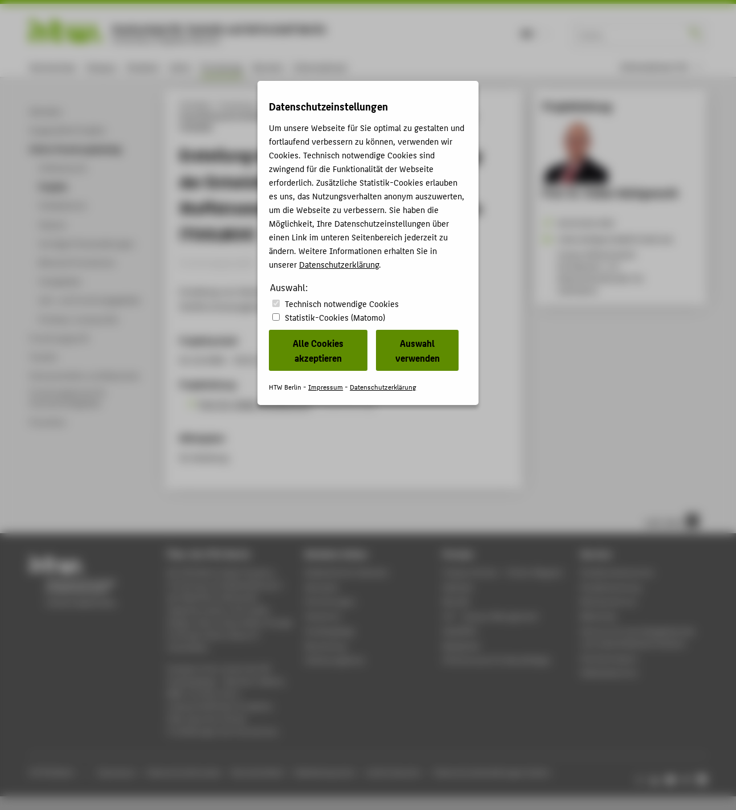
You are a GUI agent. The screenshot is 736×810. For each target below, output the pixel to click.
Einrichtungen (330, 601)
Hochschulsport (609, 658)
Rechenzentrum (608, 601)
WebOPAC (460, 631)
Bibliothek (598, 616)
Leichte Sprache (393, 772)
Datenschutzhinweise (183, 772)
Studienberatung (610, 587)
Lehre (180, 67)
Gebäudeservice (608, 672)
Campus (101, 67)
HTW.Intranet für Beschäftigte (497, 660)
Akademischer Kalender (347, 572)
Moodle (456, 601)
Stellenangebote (334, 660)
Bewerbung (325, 646)
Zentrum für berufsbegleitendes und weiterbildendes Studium (637, 637)
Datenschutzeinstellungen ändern (492, 772)
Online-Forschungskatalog (301, 105)
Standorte (323, 616)
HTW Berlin (195, 105)
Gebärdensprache (324, 772)
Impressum (116, 772)
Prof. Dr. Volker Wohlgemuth (255, 403)
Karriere (268, 67)
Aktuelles (321, 587)
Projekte (363, 105)
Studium (143, 67)
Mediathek (461, 646)
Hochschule (53, 67)
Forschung (222, 67)
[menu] (661, 67)
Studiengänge (330, 631)
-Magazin (503, 572)
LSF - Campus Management (491, 616)
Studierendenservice (617, 572)
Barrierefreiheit (257, 772)
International (319, 67)
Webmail (458, 587)
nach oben (671, 521)
